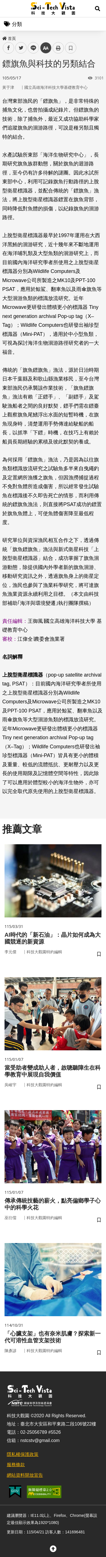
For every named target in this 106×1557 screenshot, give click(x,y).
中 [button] (46, 48)
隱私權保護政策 (22, 1454)
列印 (58, 48)
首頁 (9, 38)
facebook (8, 48)
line (31, 48)
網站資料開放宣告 (25, 1475)
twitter (21, 48)
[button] (97, 8)
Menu (8, 8)
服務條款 (16, 1464)
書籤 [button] (70, 48)
